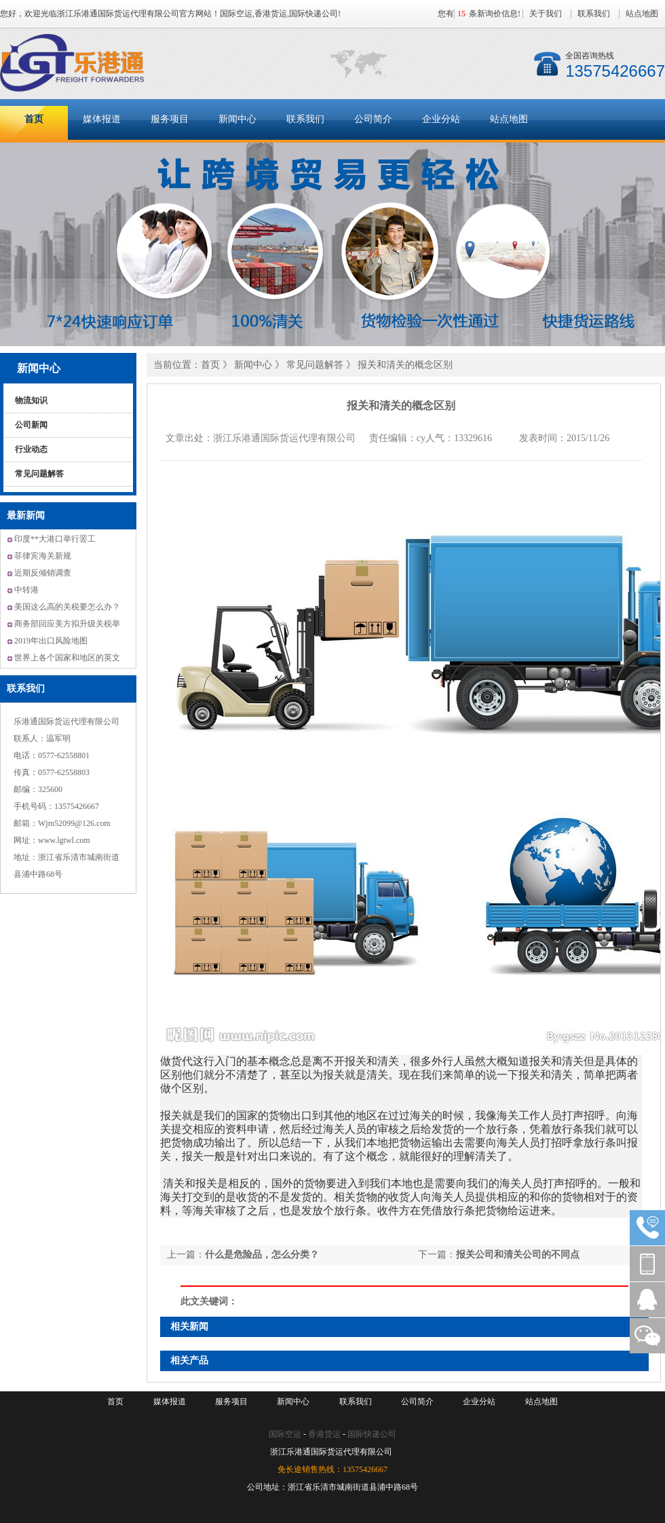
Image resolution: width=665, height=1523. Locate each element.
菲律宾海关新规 (42, 556)
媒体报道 (102, 119)
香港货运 (324, 1434)
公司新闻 (31, 425)
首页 (33, 119)
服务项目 (170, 119)
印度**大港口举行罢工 (55, 539)
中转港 (26, 590)
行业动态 (31, 449)
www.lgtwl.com (64, 840)
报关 (355, 1061)
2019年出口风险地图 (51, 640)
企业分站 (441, 119)
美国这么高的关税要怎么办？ (67, 607)
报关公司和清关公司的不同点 (518, 1254)
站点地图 (642, 13)
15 (461, 13)
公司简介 (373, 119)
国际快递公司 (371, 1434)
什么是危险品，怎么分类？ (262, 1254)
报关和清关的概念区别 (405, 365)
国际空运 (285, 1434)
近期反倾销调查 (42, 573)
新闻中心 (237, 119)
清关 (388, 1061)
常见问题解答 (39, 473)
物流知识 (31, 400)
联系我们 (593, 13)
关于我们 (545, 13)
